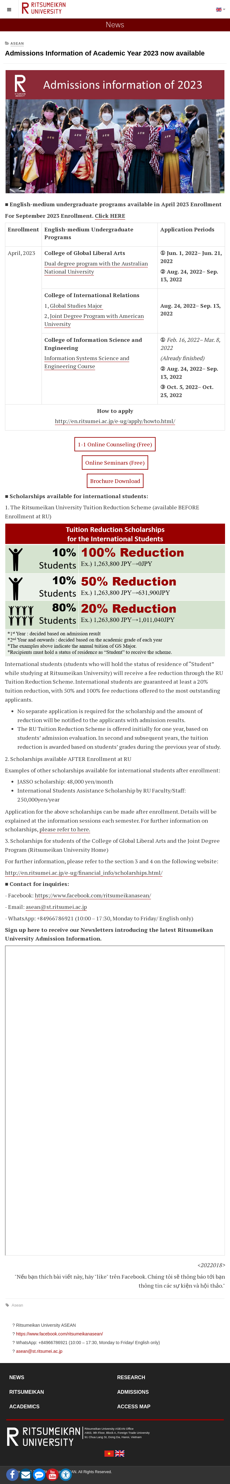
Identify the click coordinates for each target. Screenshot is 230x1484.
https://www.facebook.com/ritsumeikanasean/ (93, 895)
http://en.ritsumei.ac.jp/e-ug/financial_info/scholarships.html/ (83, 872)
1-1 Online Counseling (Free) (115, 444)
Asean (17, 1305)
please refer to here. (64, 829)
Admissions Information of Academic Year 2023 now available (105, 53)
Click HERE (110, 215)
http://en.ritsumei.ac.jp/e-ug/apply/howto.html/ (115, 421)
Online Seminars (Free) (115, 462)
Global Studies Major (76, 305)
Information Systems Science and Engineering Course (86, 362)
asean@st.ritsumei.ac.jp (56, 906)
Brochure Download (115, 481)
